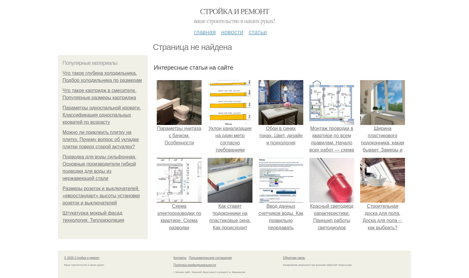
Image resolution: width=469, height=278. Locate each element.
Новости (232, 32)
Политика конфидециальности (194, 265)
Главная (205, 32)
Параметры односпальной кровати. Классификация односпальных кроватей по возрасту (102, 115)
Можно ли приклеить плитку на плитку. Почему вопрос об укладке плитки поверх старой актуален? (101, 139)
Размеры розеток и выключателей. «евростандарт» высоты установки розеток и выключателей (101, 195)
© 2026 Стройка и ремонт (82, 257)
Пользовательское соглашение (210, 257)
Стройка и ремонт (234, 11)
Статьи (258, 32)
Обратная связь (294, 257)
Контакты (179, 257)
